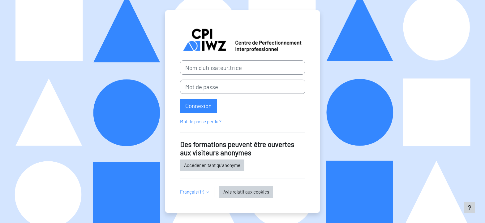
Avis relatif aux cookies (246, 192)
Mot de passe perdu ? (200, 121)
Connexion (198, 105)
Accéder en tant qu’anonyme (212, 165)
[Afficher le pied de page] (469, 207)
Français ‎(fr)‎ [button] (192, 192)
